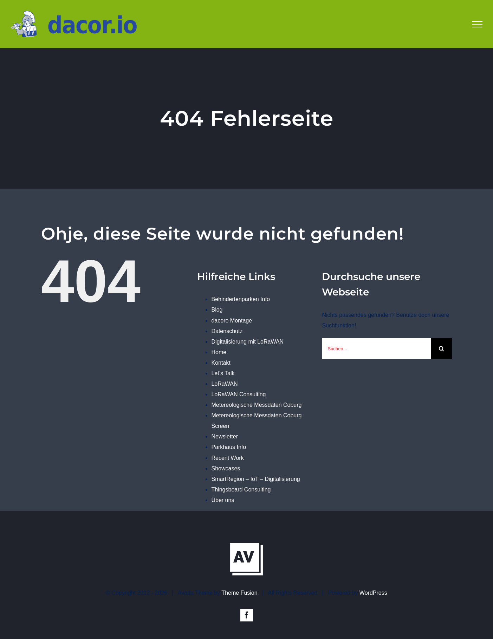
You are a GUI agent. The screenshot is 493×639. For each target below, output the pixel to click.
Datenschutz (226, 331)
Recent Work (227, 458)
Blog (216, 310)
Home (218, 352)
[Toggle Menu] (477, 24)
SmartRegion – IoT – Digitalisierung (255, 479)
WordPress (373, 589)
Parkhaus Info (228, 447)
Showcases (225, 468)
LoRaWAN (224, 384)
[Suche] (441, 348)
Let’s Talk (222, 373)
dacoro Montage (231, 321)
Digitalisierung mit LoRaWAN (247, 342)
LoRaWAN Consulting (238, 394)
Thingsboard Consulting (241, 490)
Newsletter (224, 436)
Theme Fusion (239, 589)
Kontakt (220, 363)
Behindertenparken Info (240, 299)
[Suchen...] (376, 348)
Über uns (222, 500)
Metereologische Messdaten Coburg (256, 405)
